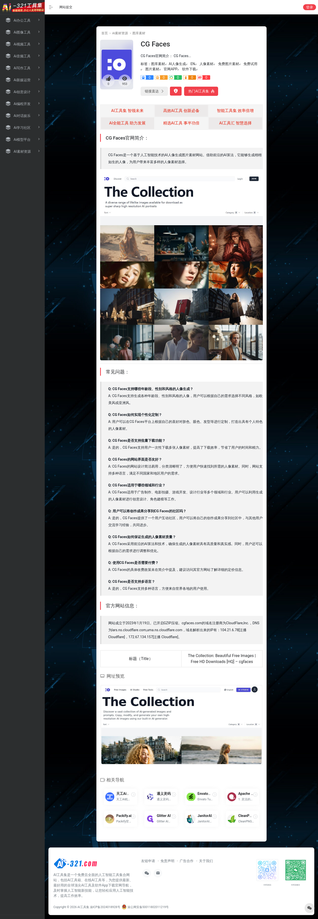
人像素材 (206, 64)
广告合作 (187, 861)
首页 (104, 33)
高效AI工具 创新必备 (181, 110)
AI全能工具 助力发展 (127, 123)
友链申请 (148, 861)
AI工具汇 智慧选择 (235, 123)
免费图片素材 (228, 64)
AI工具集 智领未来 (127, 110)
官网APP (170, 69)
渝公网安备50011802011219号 (145, 907)
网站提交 (65, 7)
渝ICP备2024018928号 (105, 907)
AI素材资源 (120, 33)
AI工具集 (83, 907)
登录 (309, 7)
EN (193, 64)
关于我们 (206, 861)
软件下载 (189, 69)
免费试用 (250, 64)
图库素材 (138, 33)
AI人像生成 (177, 64)
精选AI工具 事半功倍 (181, 123)
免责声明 (167, 861)
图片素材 (152, 69)
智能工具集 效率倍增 (235, 110)
